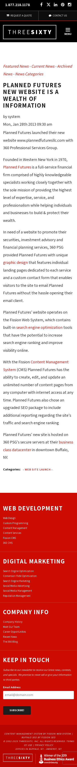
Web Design (9, 518)
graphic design (15, 262)
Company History (12, 622)
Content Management (15, 528)
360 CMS (7, 543)
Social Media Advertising (16, 586)
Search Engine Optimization (18, 571)
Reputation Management (16, 596)
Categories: (12, 469)
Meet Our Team (11, 627)
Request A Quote (19, 15)
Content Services (12, 533)
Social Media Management (17, 590)
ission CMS (10, 538)
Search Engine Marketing (16, 581)
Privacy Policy (44, 745)
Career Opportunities (14, 631)
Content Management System (23, 733)
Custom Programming (15, 523)
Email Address (12, 687)
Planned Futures (17, 167)
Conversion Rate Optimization (20, 576)
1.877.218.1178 (17, 4)
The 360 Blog (10, 641)
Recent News (10, 637)
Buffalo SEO (29, 737)
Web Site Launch (38, 469)
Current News (42, 66)
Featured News (15, 66)
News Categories (29, 74)
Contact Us (58, 15)
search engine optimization (39, 327)
